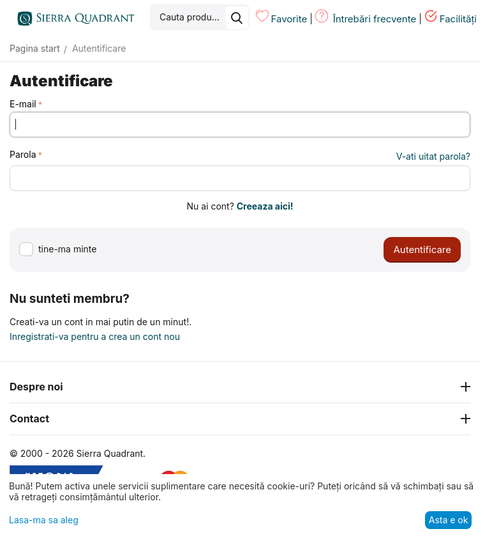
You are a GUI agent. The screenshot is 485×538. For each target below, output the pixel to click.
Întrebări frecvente (375, 19)
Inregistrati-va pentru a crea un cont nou (95, 336)
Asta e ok (448, 519)
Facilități (458, 19)
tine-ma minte (57, 249)
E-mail (23, 103)
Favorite (289, 19)
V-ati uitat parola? (433, 156)
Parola (23, 154)
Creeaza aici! (265, 206)
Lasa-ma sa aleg (43, 519)
